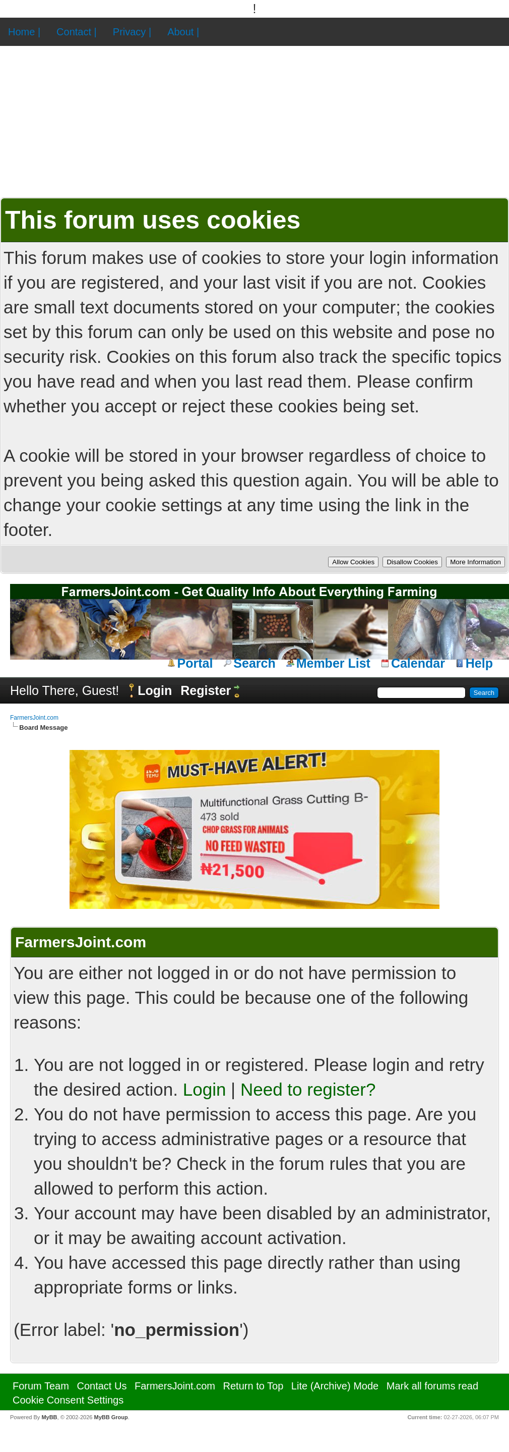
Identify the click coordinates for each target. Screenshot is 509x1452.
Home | (24, 31)
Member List (333, 663)
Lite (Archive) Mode (334, 1385)
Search (254, 663)
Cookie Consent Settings (68, 1400)
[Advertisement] (254, 121)
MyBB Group (111, 1417)
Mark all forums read (432, 1385)
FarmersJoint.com (34, 717)
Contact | (76, 31)
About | (183, 31)
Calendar (418, 663)
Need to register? (307, 1089)
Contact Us (101, 1385)
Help (479, 663)
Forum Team (41, 1385)
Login (155, 690)
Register (205, 690)
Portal (195, 663)
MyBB (49, 1417)
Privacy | (132, 31)
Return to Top (253, 1385)
